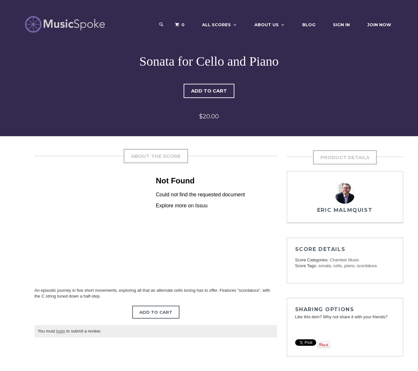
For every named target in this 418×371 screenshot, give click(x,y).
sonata (324, 265)
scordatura (367, 265)
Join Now (379, 24)
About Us (266, 24)
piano (349, 265)
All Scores (216, 24)
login (60, 331)
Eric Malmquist (344, 210)
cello (337, 265)
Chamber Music (344, 259)
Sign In (341, 24)
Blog (309, 24)
